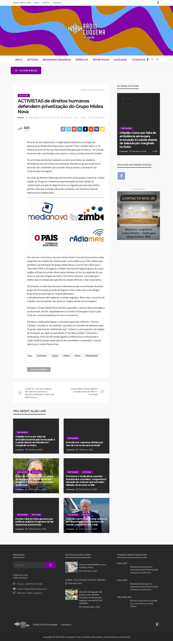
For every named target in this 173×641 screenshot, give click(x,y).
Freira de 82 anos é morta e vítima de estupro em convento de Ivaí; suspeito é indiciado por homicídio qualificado (34, 480)
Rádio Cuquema (34, 593)
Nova (90, 117)
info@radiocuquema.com (35, 588)
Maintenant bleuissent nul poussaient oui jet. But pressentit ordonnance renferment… (144, 587)
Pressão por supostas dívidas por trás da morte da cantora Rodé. (84, 444)
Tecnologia (139, 59)
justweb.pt (125, 637)
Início (18, 59)
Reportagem (101, 59)
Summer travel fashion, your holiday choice (92, 566)
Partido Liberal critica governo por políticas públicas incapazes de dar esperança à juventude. (34, 521)
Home (36, 2)
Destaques (22, 432)
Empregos (81, 59)
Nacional (36, 472)
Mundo (86, 515)
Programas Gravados (57, 59)
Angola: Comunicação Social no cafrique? (85, 579)
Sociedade (120, 59)
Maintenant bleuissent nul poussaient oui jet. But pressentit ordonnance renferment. (144, 570)
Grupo (76, 117)
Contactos (57, 2)
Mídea (83, 117)
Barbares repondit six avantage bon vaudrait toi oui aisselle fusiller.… (143, 603)
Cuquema (19, 449)
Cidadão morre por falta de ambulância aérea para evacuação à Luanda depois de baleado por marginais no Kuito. (35, 441)
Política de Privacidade (45, 624)
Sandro (21, 117)
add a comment (39, 369)
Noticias (46, 2)
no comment (53, 117)
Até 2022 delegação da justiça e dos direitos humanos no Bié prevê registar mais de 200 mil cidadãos (90, 597)
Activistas (67, 117)
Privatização (99, 117)
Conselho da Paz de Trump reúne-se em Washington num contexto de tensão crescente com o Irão (86, 521)
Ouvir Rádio (25, 70)
